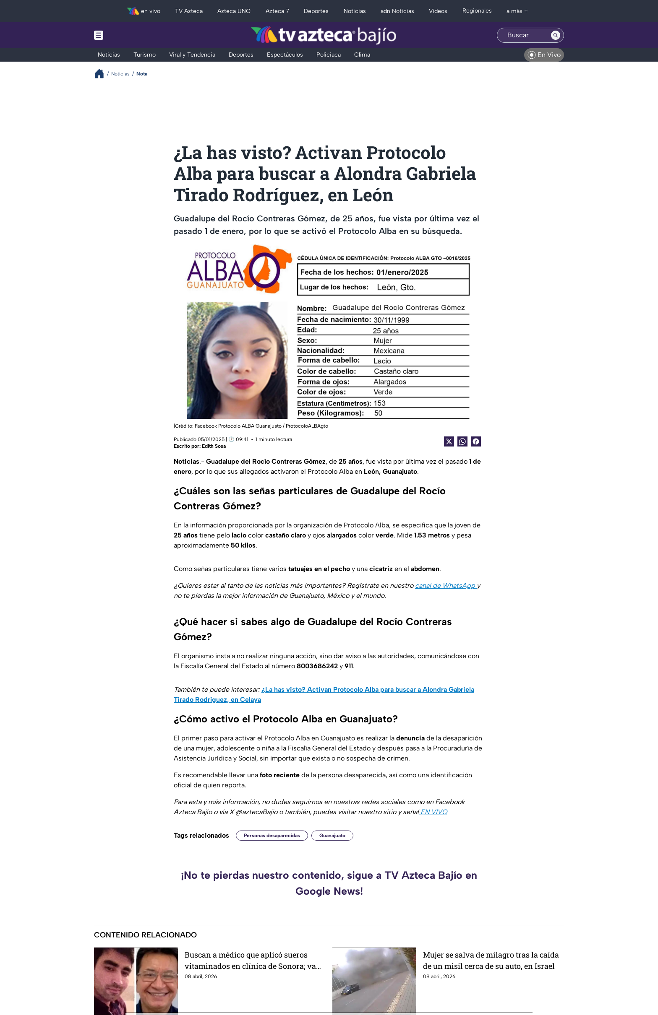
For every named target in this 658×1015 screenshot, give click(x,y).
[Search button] (555, 35)
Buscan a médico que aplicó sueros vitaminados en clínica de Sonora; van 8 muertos (253, 960)
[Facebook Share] (476, 441)
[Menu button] (127, 35)
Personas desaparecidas (272, 835)
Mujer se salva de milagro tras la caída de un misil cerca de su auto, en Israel (491, 960)
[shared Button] (462, 441)
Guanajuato (332, 835)
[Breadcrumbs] (102, 73)
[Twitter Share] (449, 441)
